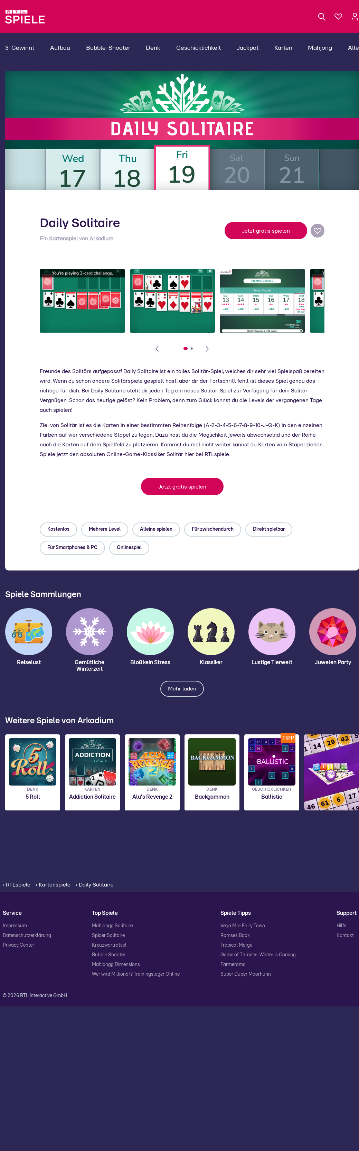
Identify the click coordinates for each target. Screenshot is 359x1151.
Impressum (15, 925)
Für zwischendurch (213, 529)
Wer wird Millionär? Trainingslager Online (136, 974)
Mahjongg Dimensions (116, 964)
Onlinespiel (129, 547)
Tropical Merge (236, 945)
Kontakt (345, 935)
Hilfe (341, 925)
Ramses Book (235, 935)
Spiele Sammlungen (43, 595)
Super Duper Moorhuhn (245, 974)
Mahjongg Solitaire (112, 925)
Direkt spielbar (269, 529)
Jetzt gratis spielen (266, 231)
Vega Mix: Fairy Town (242, 925)
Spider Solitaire (108, 935)
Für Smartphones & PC (72, 547)
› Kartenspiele (53, 885)
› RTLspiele (16, 885)
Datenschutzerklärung (27, 935)
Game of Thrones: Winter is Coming (258, 955)
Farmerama (233, 964)
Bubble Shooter (108, 955)
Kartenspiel (63, 238)
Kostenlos (58, 529)
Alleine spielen (156, 529)
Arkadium (101, 238)
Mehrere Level (105, 529)
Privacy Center (18, 945)
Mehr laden (182, 688)
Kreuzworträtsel (109, 945)
